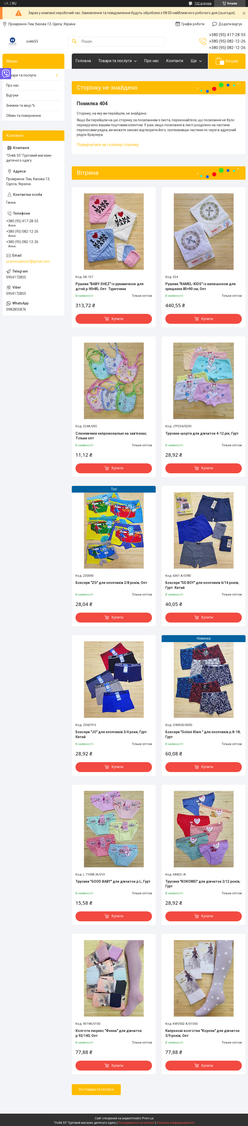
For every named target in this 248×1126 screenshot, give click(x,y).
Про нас (151, 60)
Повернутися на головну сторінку (108, 144)
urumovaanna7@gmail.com (28, 261)
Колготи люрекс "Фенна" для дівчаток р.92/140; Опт (108, 1033)
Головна (83, 60)
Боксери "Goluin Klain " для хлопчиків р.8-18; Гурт (203, 734)
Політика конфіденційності (176, 1123)
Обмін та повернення (23, 116)
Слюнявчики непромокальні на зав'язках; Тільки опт (111, 435)
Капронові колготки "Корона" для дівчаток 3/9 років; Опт (202, 1033)
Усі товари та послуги (96, 1089)
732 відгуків (203, 3)
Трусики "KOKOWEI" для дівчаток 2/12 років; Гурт (202, 883)
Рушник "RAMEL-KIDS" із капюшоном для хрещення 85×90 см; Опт (200, 286)
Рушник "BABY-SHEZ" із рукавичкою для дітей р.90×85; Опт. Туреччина (109, 286)
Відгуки (12, 95)
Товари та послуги (115, 60)
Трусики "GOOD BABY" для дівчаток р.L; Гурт (112, 881)
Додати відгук (230, 24)
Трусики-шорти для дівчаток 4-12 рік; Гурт (202, 433)
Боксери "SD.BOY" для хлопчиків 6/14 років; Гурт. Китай (202, 585)
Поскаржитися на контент (136, 1123)
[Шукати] (74, 41)
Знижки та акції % (20, 105)
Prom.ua (147, 1118)
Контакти (174, 60)
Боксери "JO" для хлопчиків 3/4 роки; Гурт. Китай (111, 734)
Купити (117, 319)
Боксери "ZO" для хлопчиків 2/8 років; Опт (111, 583)
